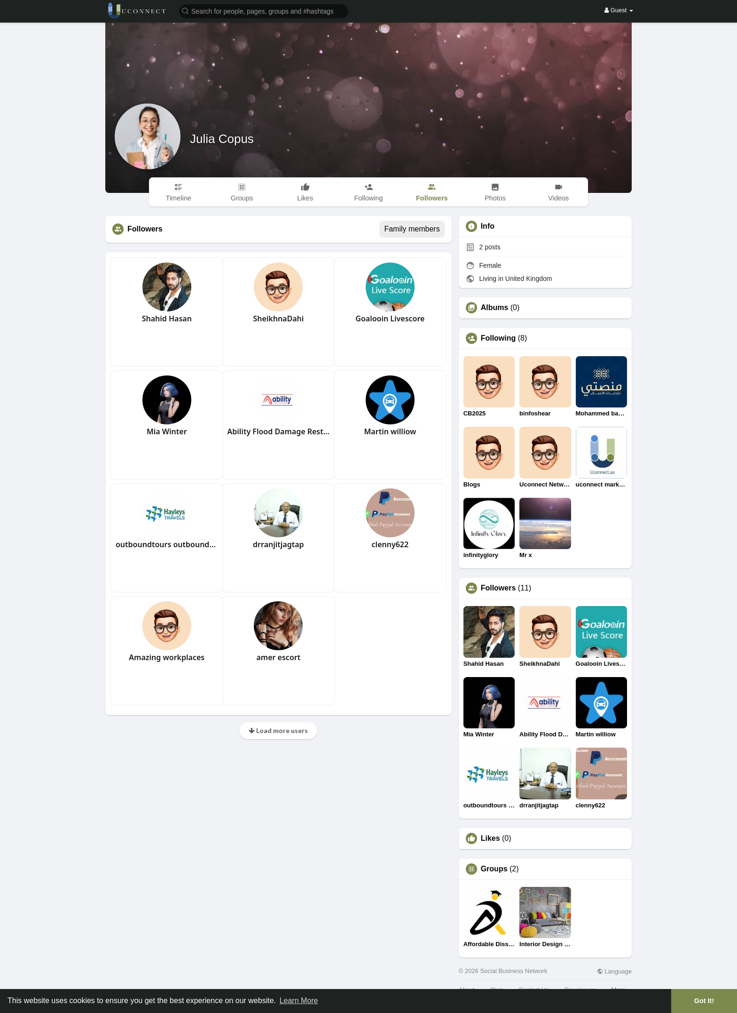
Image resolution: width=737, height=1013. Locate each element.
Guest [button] (618, 10)
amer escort (278, 657)
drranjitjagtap (278, 544)
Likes (490, 838)
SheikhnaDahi (278, 318)
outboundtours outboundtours (167, 544)
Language (614, 971)
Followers (498, 588)
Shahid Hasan (167, 318)
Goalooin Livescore (389, 318)
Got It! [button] (704, 1001)
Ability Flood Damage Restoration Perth (278, 431)
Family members (411, 229)
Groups (494, 869)
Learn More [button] (299, 1001)
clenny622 (390, 544)
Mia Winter (167, 431)
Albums (495, 307)
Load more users (278, 730)
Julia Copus (222, 139)
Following (498, 338)
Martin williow (390, 431)
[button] (264, 10)
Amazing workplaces (166, 657)
